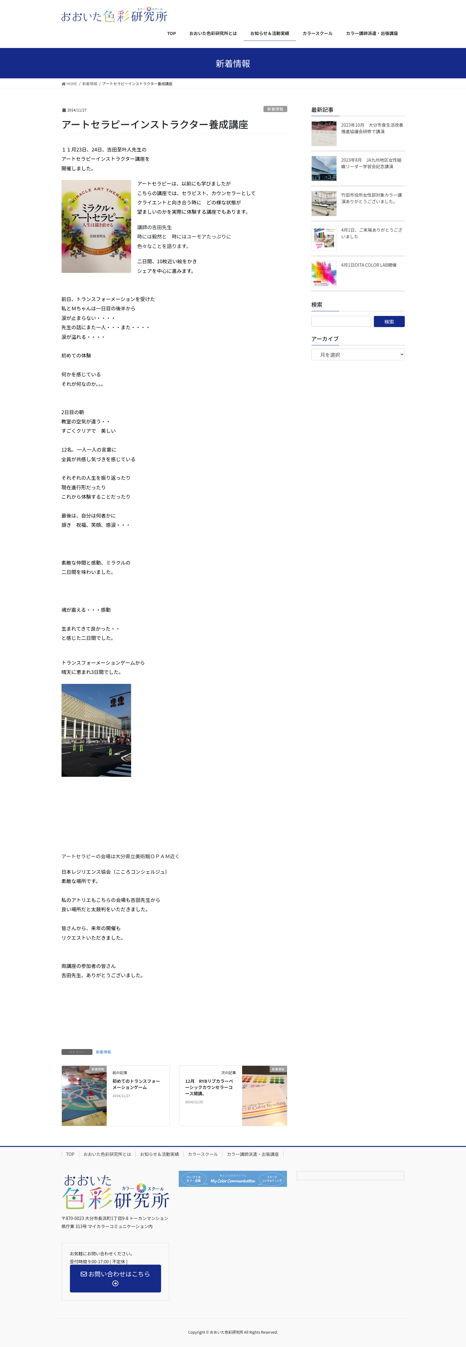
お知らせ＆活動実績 (159, 1154)
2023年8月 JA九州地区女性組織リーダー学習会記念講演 (371, 163)
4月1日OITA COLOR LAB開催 (369, 265)
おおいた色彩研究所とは (107, 1154)
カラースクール (203, 1154)
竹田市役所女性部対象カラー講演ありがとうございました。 (371, 198)
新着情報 (275, 109)
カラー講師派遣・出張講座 (253, 1154)
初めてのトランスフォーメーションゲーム (136, 1084)
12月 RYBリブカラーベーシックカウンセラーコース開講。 (209, 1087)
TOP (70, 1154)
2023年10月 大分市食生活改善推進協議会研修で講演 (372, 128)
